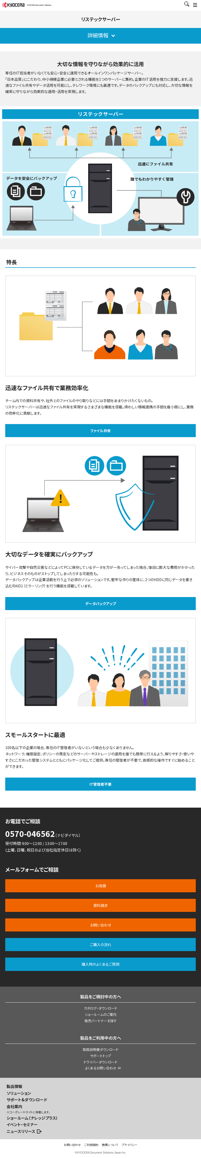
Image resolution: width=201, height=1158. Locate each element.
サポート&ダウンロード (27, 1099)
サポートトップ (100, 1055)
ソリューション (19, 1093)
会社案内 (14, 1106)
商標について (110, 1145)
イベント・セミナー (22, 1124)
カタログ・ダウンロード (100, 1008)
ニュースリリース (21, 1131)
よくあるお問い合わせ (100, 1068)
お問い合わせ (72, 1145)
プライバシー (129, 1145)
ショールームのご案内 (100, 1014)
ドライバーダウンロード (101, 1061)
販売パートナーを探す (101, 1020)
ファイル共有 (100, 430)
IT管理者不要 (100, 784)
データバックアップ (100, 603)
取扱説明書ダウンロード (101, 1049)
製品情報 (14, 1086)
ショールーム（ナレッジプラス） (32, 1118)
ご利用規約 (91, 1145)
